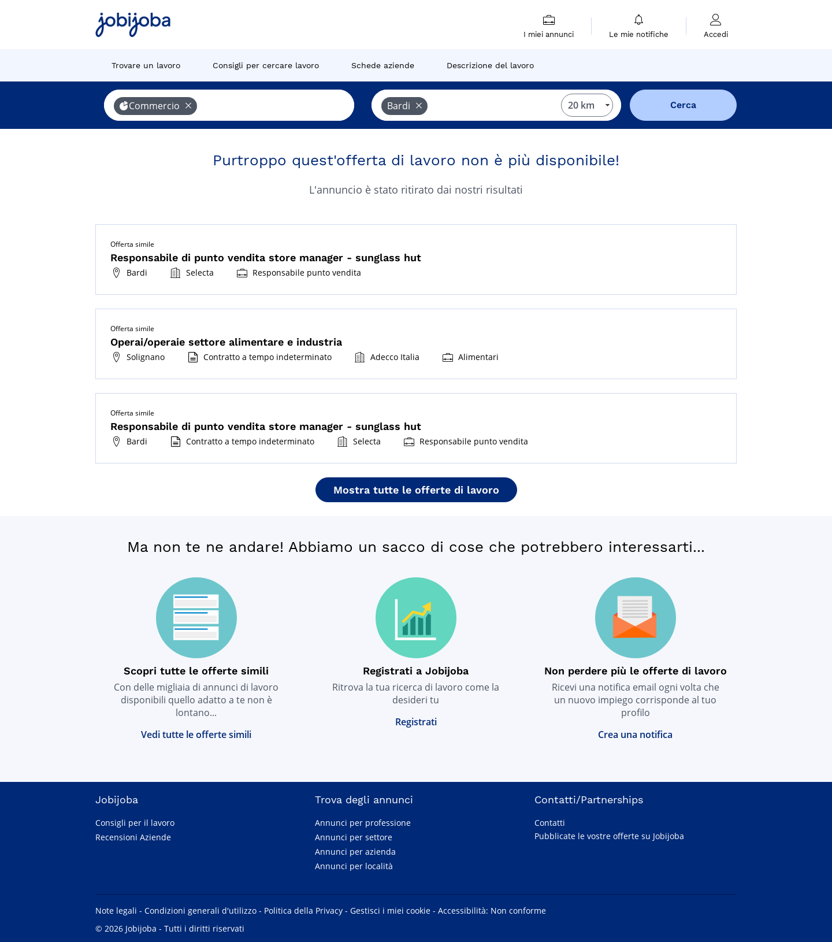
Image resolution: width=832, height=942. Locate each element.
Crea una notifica (635, 734)
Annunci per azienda (355, 851)
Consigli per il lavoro (134, 822)
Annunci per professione (363, 822)
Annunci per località (354, 866)
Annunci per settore (353, 837)
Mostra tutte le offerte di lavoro (416, 490)
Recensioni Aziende (133, 837)
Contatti (549, 822)
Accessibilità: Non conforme (492, 910)
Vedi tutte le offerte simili (196, 734)
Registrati (416, 721)
